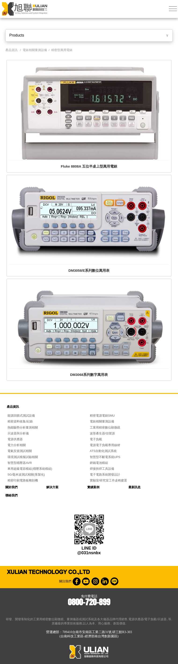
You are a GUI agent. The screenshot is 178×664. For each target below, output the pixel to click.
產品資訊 (13, 406)
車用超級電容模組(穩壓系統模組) (29, 468)
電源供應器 (15, 439)
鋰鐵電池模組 (99, 463)
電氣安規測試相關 (19, 451)
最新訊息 (134, 487)
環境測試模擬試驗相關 (22, 457)
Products (16, 35)
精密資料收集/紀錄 (20, 421)
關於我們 (11, 487)
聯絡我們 (11, 495)
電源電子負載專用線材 (105, 445)
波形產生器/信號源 (102, 433)
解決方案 (52, 487)
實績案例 (93, 487)
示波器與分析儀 (18, 433)
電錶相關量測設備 (35, 50)
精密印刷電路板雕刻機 (22, 480)
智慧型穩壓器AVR (19, 463)
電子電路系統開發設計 (105, 474)
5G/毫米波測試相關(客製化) (26, 474)
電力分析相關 (16, 445)
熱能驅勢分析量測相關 (22, 427)
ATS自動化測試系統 (103, 451)
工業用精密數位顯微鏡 (105, 427)
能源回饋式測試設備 (21, 415)
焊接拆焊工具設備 (102, 468)
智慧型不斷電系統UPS (105, 457)
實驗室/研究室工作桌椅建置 (108, 480)
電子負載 (96, 439)
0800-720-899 (89, 602)
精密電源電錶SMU (102, 415)
